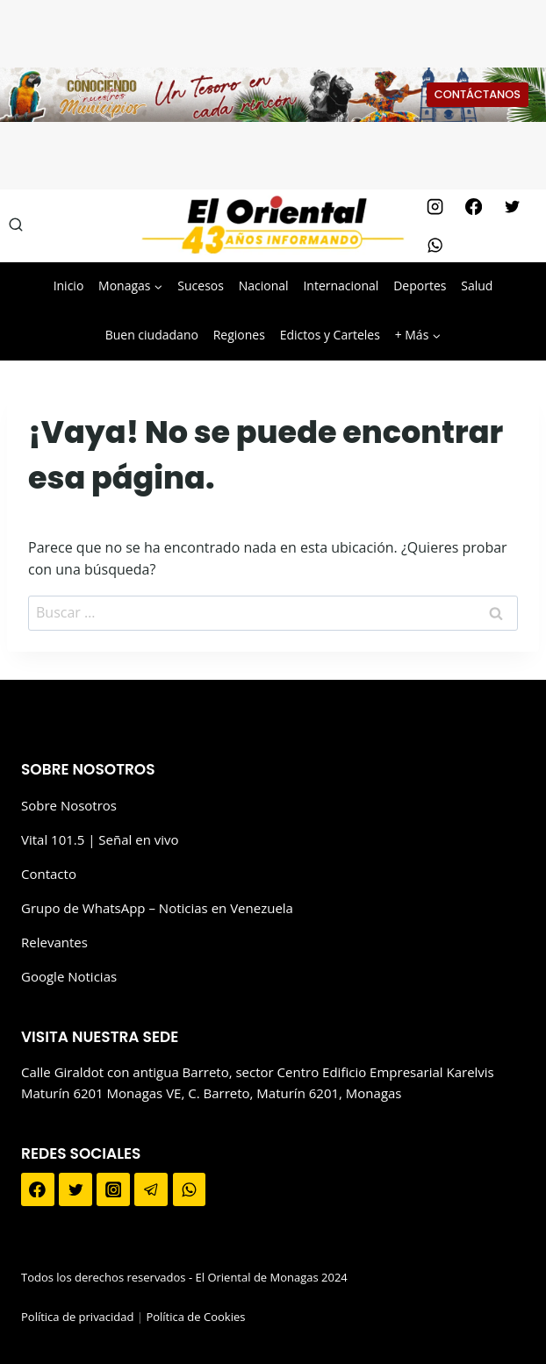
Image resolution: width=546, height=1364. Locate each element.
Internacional (340, 285)
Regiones (239, 334)
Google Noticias (69, 976)
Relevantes (54, 942)
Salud (476, 285)
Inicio (69, 285)
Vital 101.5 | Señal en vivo (100, 839)
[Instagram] (434, 206)
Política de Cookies (195, 1317)
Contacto (48, 873)
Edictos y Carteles (330, 334)
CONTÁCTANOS (478, 94)
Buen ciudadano (151, 334)
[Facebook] (473, 206)
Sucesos (200, 285)
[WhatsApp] (434, 244)
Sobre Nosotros (69, 805)
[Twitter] (511, 206)
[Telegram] (151, 1189)
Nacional (264, 285)
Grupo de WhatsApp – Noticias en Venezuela (157, 908)
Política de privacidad (77, 1317)
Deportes (419, 285)
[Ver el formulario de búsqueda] (16, 225)
